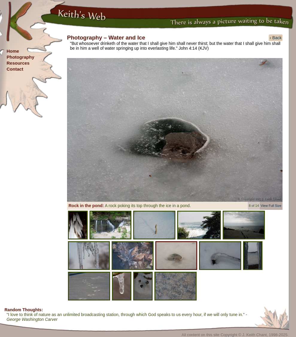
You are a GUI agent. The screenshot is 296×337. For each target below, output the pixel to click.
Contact (15, 69)
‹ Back (276, 37)
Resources (18, 63)
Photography (20, 57)
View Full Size (271, 205)
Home (13, 51)
